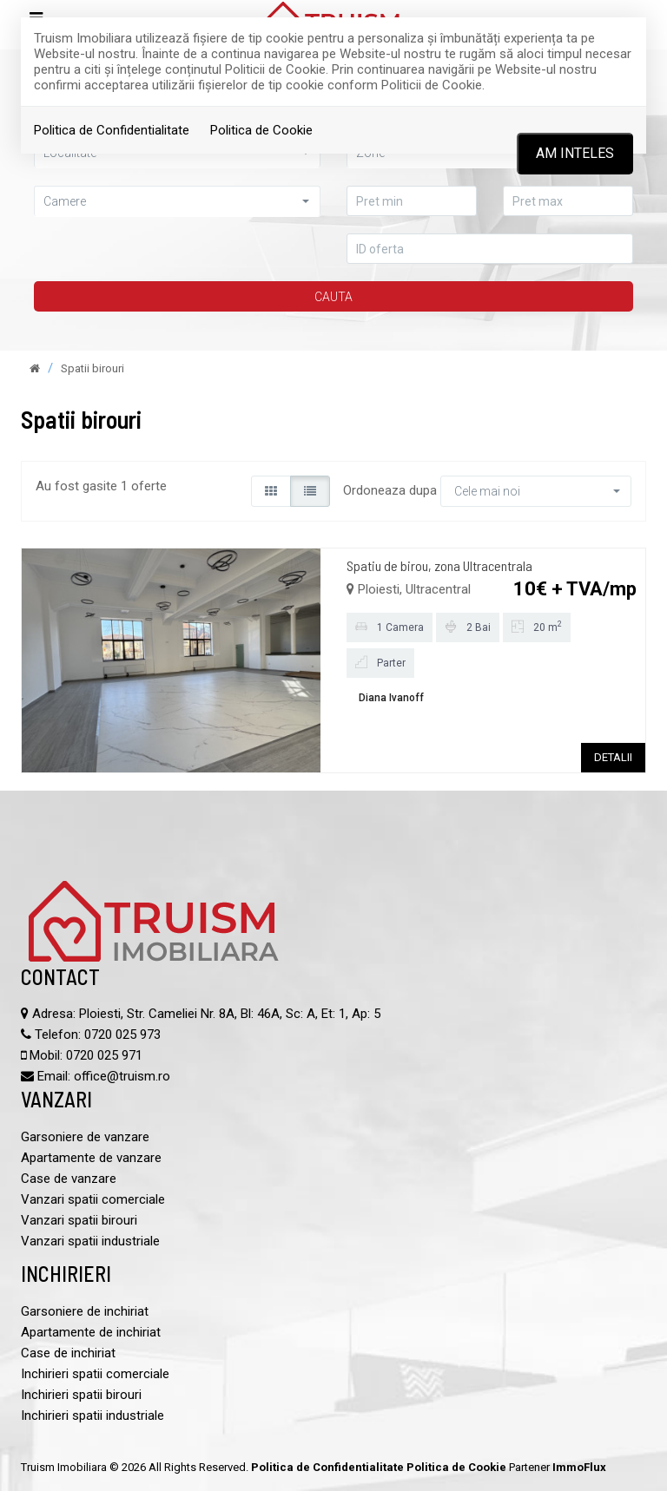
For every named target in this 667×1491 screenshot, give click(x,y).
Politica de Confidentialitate (111, 130)
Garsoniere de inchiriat (85, 1311)
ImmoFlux (579, 1467)
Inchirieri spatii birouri (81, 1394)
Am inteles (575, 153)
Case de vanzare (68, 1178)
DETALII (613, 757)
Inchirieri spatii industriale (92, 1415)
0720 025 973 (122, 1034)
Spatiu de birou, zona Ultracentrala (439, 565)
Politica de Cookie (261, 130)
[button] (177, 201)
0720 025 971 (104, 1055)
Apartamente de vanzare (91, 1158)
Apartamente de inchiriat (91, 1332)
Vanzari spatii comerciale (93, 1199)
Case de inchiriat (68, 1353)
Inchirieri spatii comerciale (95, 1374)
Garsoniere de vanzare (85, 1137)
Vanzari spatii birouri (79, 1220)
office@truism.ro (122, 1076)
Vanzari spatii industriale (90, 1241)
